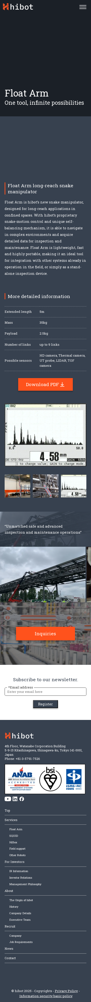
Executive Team (20, 919)
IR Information (18, 871)
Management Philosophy (25, 884)
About (9, 891)
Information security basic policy (46, 996)
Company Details (20, 913)
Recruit (10, 926)
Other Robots (17, 855)
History (13, 906)
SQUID (13, 835)
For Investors (15, 862)
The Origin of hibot (21, 900)
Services (11, 820)
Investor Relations (20, 877)
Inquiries (45, 638)
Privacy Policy (66, 991)
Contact (10, 958)
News (9, 948)
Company (15, 935)
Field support (17, 848)
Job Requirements (21, 942)
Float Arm (15, 829)
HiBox (13, 842)
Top (7, 810)
